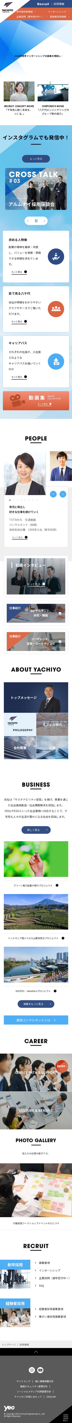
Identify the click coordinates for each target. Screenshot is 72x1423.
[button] (28, 221)
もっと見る (36, 158)
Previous (5, 1198)
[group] (36, 189)
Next (66, 1198)
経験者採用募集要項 (51, 1318)
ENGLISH (51, 1396)
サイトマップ (23, 1381)
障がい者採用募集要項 (52, 1325)
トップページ (9, 1344)
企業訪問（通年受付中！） (55, 1287)
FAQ (41, 1294)
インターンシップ (49, 1279)
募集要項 (44, 1271)
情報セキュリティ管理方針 (34, 1386)
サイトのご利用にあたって (28, 1396)
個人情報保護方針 (44, 1381)
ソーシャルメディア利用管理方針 (34, 1391)
